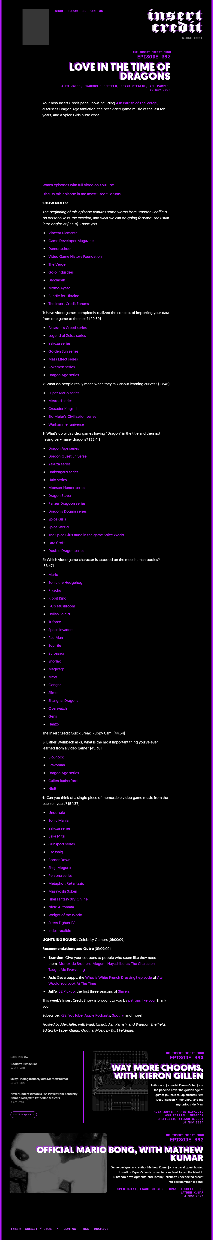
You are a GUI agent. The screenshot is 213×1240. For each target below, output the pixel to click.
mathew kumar (192, 1192)
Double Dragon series (66, 550)
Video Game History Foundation (75, 256)
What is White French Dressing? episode (118, 977)
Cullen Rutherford (63, 780)
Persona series (60, 875)
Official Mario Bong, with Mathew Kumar (120, 1154)
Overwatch (57, 708)
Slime (52, 692)
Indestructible (59, 930)
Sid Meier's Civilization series (72, 416)
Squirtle (54, 645)
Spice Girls (57, 519)
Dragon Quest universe (67, 456)
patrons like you (141, 1000)
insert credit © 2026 (31, 1228)
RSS (63, 1015)
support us (92, 11)
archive (101, 1228)
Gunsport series (61, 844)
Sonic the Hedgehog (65, 582)
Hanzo (53, 724)
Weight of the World (65, 914)
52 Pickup (67, 991)
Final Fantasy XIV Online (68, 899)
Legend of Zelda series (67, 335)
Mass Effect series (63, 359)
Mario (53, 574)
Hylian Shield (59, 614)
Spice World (58, 527)
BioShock (56, 757)
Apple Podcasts (97, 1015)
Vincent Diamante (63, 232)
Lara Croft (56, 542)
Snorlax (54, 661)
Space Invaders (60, 629)
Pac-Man (55, 637)
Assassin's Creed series (67, 327)
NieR (52, 788)
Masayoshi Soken (62, 891)
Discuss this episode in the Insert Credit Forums (81, 193)
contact (71, 1228)
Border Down (59, 859)
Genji (52, 716)
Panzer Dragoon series (67, 503)
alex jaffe (71, 86)
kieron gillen (190, 1119)
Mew (52, 677)
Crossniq (55, 852)
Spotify (117, 1015)
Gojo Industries (61, 272)
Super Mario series (63, 392)
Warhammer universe (66, 424)
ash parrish (160, 86)
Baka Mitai (56, 836)
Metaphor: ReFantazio (66, 883)
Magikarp (56, 669)
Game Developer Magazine (71, 240)
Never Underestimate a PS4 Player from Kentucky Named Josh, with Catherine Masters (44, 1096)
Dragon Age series (63, 374)
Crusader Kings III (62, 408)
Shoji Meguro (59, 867)
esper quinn (125, 1189)
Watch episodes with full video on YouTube (78, 184)
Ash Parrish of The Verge (136, 103)
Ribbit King (57, 598)
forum (73, 11)
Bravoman (56, 765)
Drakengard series (63, 472)
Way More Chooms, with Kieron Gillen (157, 1072)
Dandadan (56, 280)
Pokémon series (61, 367)
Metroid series (60, 400)
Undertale (56, 812)
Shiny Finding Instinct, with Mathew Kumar (39, 1079)
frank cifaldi (133, 86)
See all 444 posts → (23, 1114)
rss (86, 1228)
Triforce (54, 621)
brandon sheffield (100, 86)
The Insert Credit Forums (68, 303)
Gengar (54, 684)
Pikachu (54, 590)
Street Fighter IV (61, 922)
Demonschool (60, 248)
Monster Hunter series (66, 487)
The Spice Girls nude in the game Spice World (86, 534)
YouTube (75, 1015)
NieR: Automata (61, 907)
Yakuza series (59, 343)
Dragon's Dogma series (67, 511)
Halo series (57, 479)
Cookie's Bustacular (24, 1064)
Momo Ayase (59, 288)
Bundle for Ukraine (63, 295)
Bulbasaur (56, 653)
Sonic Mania (58, 820)
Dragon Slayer (60, 495)
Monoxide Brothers (75, 963)
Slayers (124, 991)
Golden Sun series (63, 351)
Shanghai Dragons (63, 700)
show (59, 11)
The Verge (56, 264)
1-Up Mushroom (61, 606)
